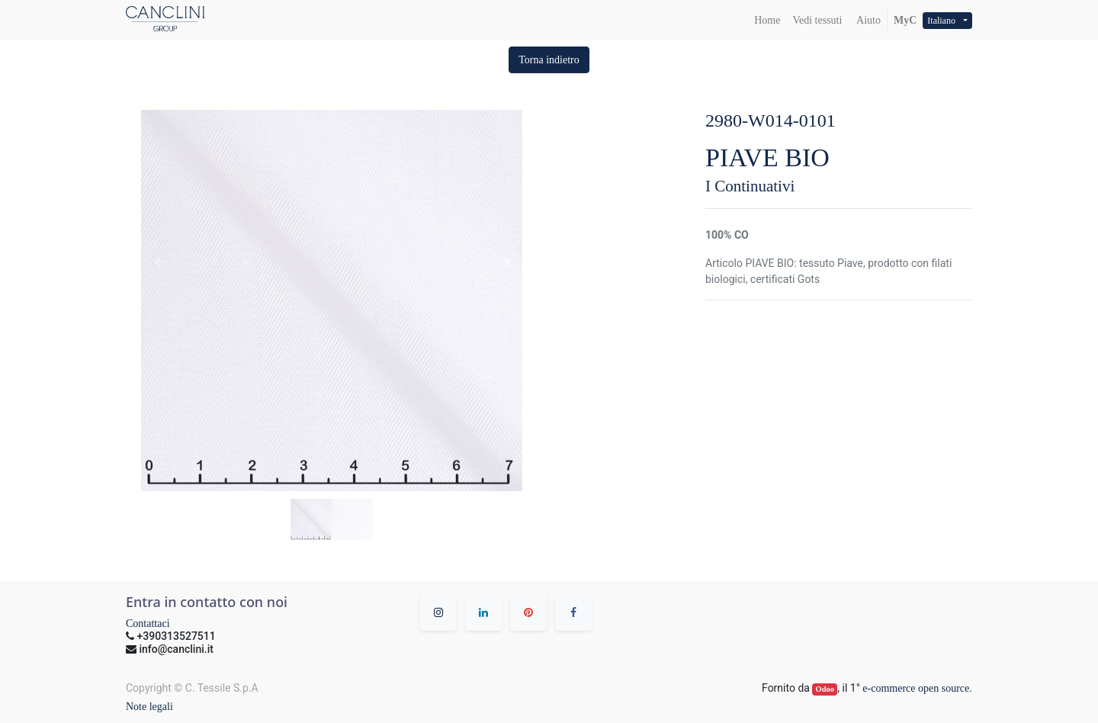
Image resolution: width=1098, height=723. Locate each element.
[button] (549, 60)
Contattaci (148, 623)
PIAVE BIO (767, 157)
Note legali (149, 706)
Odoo (825, 689)
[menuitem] (767, 20)
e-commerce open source (915, 688)
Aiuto (867, 20)
